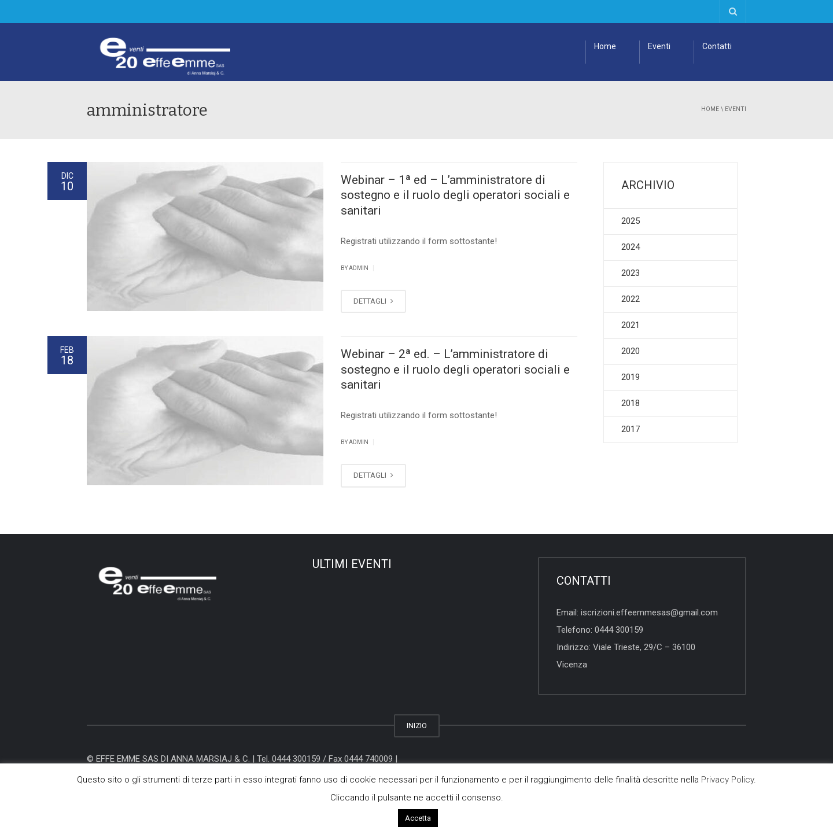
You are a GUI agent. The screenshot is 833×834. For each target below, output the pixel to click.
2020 (630, 351)
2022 (630, 299)
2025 (630, 221)
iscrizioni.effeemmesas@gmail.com (649, 612)
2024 (630, 247)
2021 (630, 325)
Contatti (717, 46)
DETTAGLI (373, 301)
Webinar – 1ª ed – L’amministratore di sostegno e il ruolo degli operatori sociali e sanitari (455, 195)
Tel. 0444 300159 (288, 759)
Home (605, 46)
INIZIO (417, 725)
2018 (630, 403)
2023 (630, 273)
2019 (630, 377)
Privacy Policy (727, 779)
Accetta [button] (418, 818)
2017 (630, 429)
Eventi (659, 46)
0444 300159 (619, 630)
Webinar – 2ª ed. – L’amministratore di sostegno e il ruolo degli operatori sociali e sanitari (455, 369)
